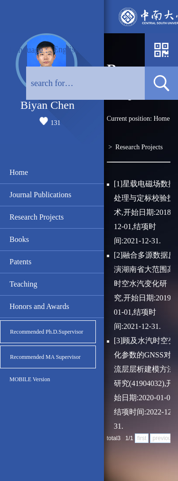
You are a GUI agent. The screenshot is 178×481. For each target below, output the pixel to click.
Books (19, 239)
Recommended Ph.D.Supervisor (46, 331)
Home (18, 172)
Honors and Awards (39, 306)
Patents (20, 262)
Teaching (23, 284)
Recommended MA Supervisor (45, 357)
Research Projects (36, 217)
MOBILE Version (29, 379)
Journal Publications (40, 195)
